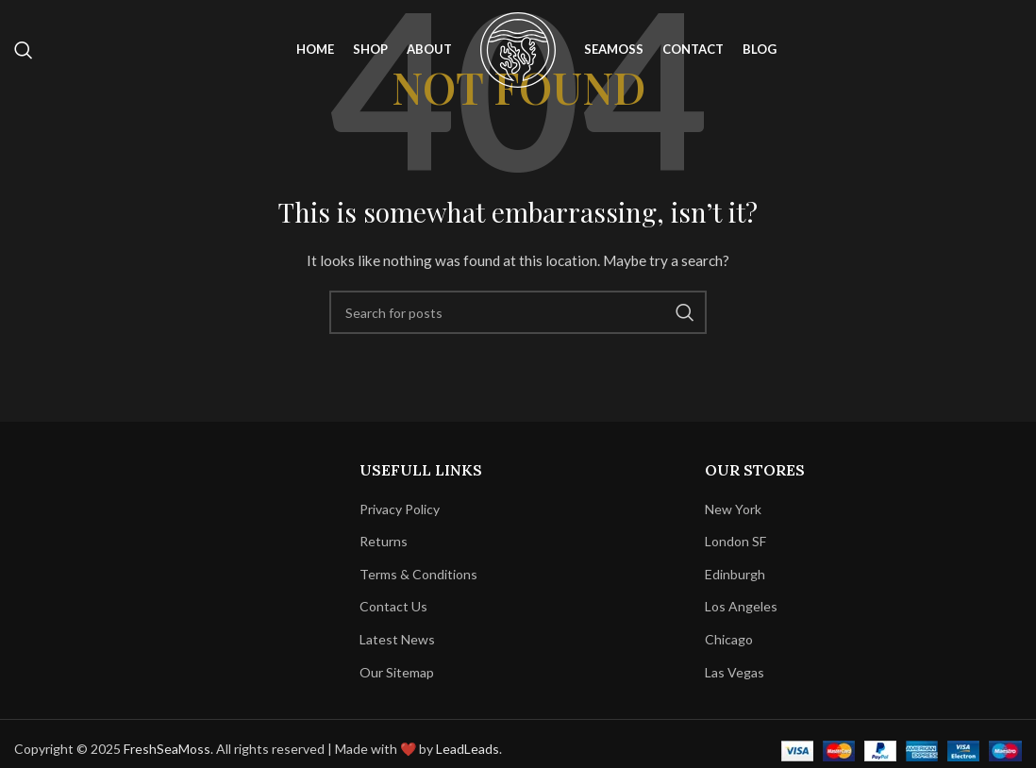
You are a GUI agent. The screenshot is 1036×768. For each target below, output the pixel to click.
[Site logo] (518, 48)
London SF (735, 541)
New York (733, 509)
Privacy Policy (399, 509)
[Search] (23, 50)
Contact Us (393, 606)
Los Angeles (741, 606)
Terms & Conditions (418, 574)
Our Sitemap (396, 672)
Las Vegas (734, 672)
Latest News (397, 639)
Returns (383, 541)
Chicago (729, 639)
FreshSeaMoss (167, 749)
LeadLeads (467, 749)
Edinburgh (735, 574)
